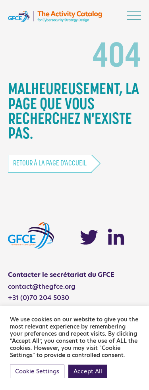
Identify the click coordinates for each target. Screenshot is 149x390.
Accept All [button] (88, 371)
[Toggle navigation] (134, 15)
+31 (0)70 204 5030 (38, 297)
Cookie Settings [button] (37, 371)
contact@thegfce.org (41, 286)
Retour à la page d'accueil (50, 163)
